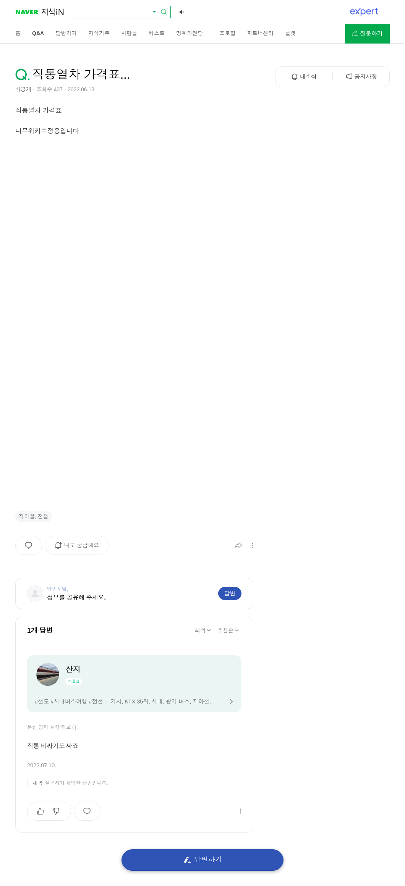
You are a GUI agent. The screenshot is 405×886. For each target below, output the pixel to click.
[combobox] (116, 12)
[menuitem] (18, 33)
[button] (367, 34)
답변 (229, 593)
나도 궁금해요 (79, 548)
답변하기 (202, 860)
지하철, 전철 (34, 516)
